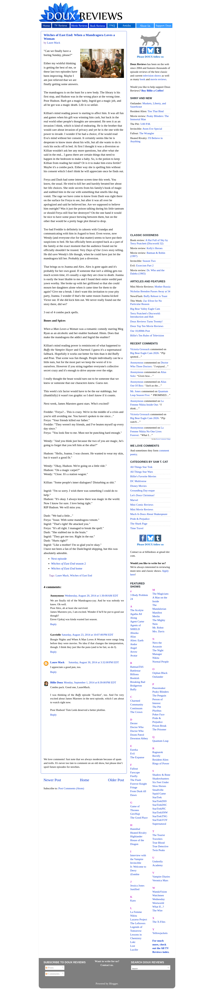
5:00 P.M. (145, 123)
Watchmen (158, 895)
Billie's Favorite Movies (143, 476)
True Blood (158, 842)
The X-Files (158, 921)
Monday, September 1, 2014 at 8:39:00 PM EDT (90, 682)
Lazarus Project (138, 919)
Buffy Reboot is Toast (155, 296)
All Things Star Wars (141, 471)
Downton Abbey (139, 738)
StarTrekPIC (159, 808)
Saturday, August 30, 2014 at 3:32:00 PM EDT (94, 662)
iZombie (134, 874)
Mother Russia (162, 286)
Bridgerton (136, 685)
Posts (50, 967)
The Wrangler (146, 133)
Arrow (133, 651)
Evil (132, 753)
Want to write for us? (107, 961)
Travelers (157, 838)
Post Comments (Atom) (71, 788)
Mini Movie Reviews (141, 509)
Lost (132, 945)
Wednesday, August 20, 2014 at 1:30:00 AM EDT (91, 595)
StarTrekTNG (159, 816)
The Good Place (139, 817)
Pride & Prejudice (140, 518)
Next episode (59, 558)
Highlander (136, 836)
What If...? (158, 906)
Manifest (157, 612)
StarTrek (157, 797)
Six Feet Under (160, 782)
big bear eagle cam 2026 (144, 352)
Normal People (160, 661)
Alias (133, 636)
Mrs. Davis (158, 631)
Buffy (133, 689)
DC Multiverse (138, 481)
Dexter (134, 723)
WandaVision (159, 891)
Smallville (158, 789)
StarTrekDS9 (159, 801)
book (142, 79)
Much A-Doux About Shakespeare (148, 514)
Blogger (113, 983)
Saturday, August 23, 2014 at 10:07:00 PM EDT (87, 634)
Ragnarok (157, 752)
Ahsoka (134, 632)
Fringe (133, 787)
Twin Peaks (158, 850)
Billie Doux (56, 682)
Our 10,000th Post (140, 330)
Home (84, 780)
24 (131, 598)
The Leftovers (137, 923)
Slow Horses (159, 785)
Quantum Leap (160, 740)
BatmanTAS (136, 666)
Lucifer (134, 949)
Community (136, 704)
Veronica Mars (160, 880)
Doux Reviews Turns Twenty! (146, 321)
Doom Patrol (137, 734)
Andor (133, 644)
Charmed (135, 700)
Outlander (157, 676)
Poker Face (158, 714)
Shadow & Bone (161, 774)
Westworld (158, 902)
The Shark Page (138, 523)
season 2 (68, 563)
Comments (53, 973)
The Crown (136, 711)
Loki (132, 941)
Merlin (156, 616)
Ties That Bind (156, 111)
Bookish (134, 678)
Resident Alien (160, 759)
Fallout (134, 768)
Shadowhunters (160, 778)
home (66, 568)
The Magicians (160, 593)
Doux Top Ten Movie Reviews (146, 326)
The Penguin (159, 695)
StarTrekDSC (159, 804)
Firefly (134, 776)
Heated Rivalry (138, 832)
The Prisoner (159, 729)
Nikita (155, 657)
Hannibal (135, 828)
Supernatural (159, 823)
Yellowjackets (160, 933)
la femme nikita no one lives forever (147, 431)
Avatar (133, 655)
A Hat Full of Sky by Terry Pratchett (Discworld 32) (149, 242)
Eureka (134, 749)
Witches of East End (81, 575)
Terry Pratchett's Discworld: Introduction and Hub (145, 315)
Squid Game (159, 793)
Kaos (133, 900)
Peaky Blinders (160, 691)
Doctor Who (137, 727)
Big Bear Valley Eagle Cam (145, 308)
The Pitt (156, 706)
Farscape (135, 772)
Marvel (134, 499)
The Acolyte (136, 610)
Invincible (135, 862)
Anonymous (136, 362)
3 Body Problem (139, 595)
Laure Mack (62, 575)
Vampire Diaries (161, 876)
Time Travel (136, 528)
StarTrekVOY (160, 819)
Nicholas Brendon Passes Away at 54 (150, 291)
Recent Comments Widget (163, 439)
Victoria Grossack (140, 349)
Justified (134, 889)
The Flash (135, 779)
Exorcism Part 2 (144, 265)
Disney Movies (138, 485)
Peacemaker (159, 687)
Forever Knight (138, 783)
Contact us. (107, 965)
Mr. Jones (135, 391)
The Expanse (137, 757)
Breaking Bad (137, 681)
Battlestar (135, 670)
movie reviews (158, 79)
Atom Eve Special (152, 128)
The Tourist (158, 835)
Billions (134, 674)
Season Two (149, 260)
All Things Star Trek (141, 466)
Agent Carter (137, 621)
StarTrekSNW (160, 812)
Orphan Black (159, 672)
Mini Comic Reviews (141, 504)
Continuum (136, 708)
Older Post (116, 780)
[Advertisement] (150, 189)
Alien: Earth (136, 640)
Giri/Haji (135, 813)
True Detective (160, 846)
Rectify (156, 755)
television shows (152, 75)
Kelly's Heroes (155, 248)
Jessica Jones (137, 885)
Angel (133, 647)
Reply (53, 624)
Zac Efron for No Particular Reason (146, 302)
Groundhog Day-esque (142, 490)
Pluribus (156, 710)
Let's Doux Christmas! (142, 495)
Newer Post (52, 780)
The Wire (157, 910)
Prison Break (159, 725)
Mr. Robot (158, 627)
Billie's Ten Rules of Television (147, 335)
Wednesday (158, 899)
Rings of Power (160, 763)
